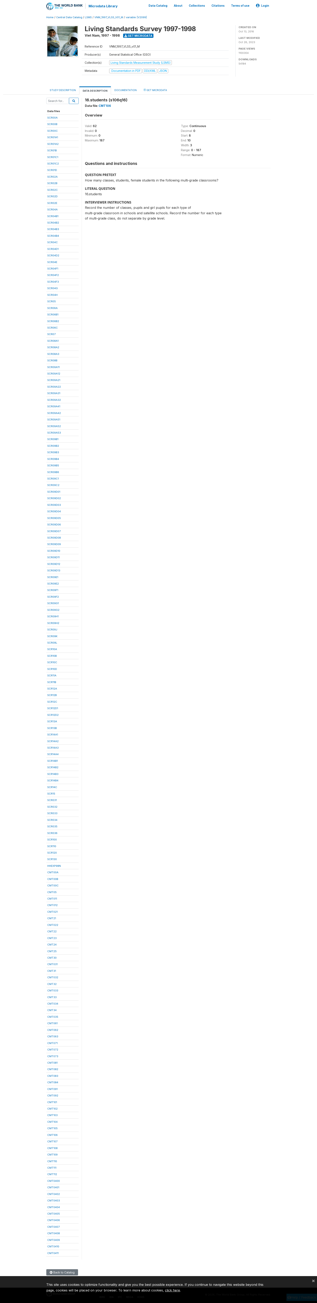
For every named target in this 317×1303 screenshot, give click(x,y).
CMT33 (52, 996)
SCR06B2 (53, 321)
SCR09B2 (53, 445)
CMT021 (52, 911)
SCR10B (52, 655)
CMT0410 (53, 1246)
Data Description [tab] (95, 90)
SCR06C (52, 327)
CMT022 (52, 924)
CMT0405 (53, 1213)
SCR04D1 (53, 248)
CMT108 (52, 1147)
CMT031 (52, 964)
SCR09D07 (54, 531)
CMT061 (52, 1023)
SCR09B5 (53, 465)
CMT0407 (53, 1226)
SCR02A (52, 176)
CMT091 (52, 1088)
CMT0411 (53, 1252)
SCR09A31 (53, 393)
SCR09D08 (54, 537)
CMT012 (52, 905)
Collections (197, 5)
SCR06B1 (52, 314)
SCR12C (52, 701)
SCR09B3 (53, 452)
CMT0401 (53, 1187)
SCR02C (52, 189)
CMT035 (52, 1016)
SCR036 (52, 832)
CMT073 (52, 1056)
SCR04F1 (52, 268)
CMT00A (52, 872)
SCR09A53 (54, 432)
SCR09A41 (53, 406)
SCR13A (52, 721)
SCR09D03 (54, 504)
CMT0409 (53, 1239)
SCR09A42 (54, 412)
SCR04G (52, 288)
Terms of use (240, 5)
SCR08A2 (53, 347)
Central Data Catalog (69, 17)
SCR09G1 (53, 603)
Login (262, 5)
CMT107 (52, 1141)
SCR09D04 (54, 511)
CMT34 (52, 1010)
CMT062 (52, 1029)
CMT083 (52, 1075)
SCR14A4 (53, 754)
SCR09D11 (53, 557)
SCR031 (52, 800)
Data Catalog (158, 5)
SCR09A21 (53, 380)
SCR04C (52, 242)
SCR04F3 (53, 281)
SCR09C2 (53, 485)
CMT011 (52, 898)
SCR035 (52, 826)
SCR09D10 (53, 550)
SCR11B (51, 681)
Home (50, 17)
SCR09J (52, 629)
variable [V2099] (136, 17)
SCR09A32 (54, 399)
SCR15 (51, 793)
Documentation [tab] (125, 89)
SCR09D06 (54, 524)
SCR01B (52, 150)
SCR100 (52, 839)
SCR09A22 (54, 386)
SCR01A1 (52, 137)
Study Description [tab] (63, 89)
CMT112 (52, 1174)
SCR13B (52, 727)
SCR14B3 (52, 773)
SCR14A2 (53, 741)
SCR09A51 (53, 419)
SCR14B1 (52, 760)
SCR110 (51, 846)
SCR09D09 (54, 544)
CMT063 (52, 1036)
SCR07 (51, 334)
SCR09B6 (53, 471)
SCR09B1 (52, 439)
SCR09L (52, 642)
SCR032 (52, 806)
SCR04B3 (53, 229)
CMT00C (53, 885)
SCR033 (52, 813)
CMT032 (52, 977)
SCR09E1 (52, 576)
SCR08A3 (53, 353)
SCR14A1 (52, 734)
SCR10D (52, 668)
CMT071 (52, 1042)
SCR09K (52, 636)
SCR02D (52, 196)
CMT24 (52, 944)
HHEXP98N (54, 865)
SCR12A (52, 688)
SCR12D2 (53, 714)
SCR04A (52, 209)
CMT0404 (53, 1207)
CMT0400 (53, 1180)
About (178, 5)
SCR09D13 (53, 570)
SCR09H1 (53, 616)
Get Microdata (138, 35)
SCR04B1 (52, 216)
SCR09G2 (53, 609)
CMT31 (51, 970)
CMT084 (52, 1082)
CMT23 (52, 937)
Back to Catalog (62, 1272)
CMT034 (52, 1003)
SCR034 (52, 819)
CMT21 (51, 918)
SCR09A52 (54, 426)
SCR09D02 (54, 498)
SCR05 (51, 301)
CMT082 (52, 1069)
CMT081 (52, 1062)
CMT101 (52, 1102)
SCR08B (52, 360)
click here (172, 1290)
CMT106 (52, 1134)
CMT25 (52, 951)
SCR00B (52, 124)
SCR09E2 (53, 583)
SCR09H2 (53, 622)
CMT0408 (53, 1233)
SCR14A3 (53, 747)
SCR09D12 (53, 563)
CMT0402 (53, 1193)
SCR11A (51, 675)
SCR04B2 (53, 222)
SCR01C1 (52, 156)
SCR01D (52, 170)
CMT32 (52, 983)
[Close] (313, 1280)
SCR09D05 (54, 517)
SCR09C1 (53, 478)
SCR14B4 (52, 780)
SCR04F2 (53, 275)
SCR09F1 (52, 590)
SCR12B (52, 695)
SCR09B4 (53, 458)
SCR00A (52, 117)
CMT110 (52, 1161)
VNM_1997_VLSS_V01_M (108, 17)
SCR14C (52, 786)
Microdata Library (102, 6)
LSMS (88, 17)
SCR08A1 (53, 340)
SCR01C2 (53, 163)
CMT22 (52, 931)
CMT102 (52, 1108)
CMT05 (52, 891)
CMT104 (52, 1121)
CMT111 (51, 1167)
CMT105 (52, 1128)
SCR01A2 (53, 143)
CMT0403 (53, 1200)
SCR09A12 (53, 373)
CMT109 (52, 1154)
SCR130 (52, 859)
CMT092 (52, 1095)
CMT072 (52, 1049)
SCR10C (52, 662)
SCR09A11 (53, 366)
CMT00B (52, 878)
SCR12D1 (52, 708)
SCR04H (52, 294)
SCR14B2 (52, 767)
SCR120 (52, 852)
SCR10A (52, 649)
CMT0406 (53, 1220)
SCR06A (52, 307)
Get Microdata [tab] (155, 89)
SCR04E (52, 261)
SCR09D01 (53, 491)
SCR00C (52, 130)
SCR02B (52, 183)
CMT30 (52, 957)
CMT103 (52, 1115)
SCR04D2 (53, 255)
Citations (218, 5)
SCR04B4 (53, 235)
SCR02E (52, 202)
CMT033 (52, 990)
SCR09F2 (53, 596)
